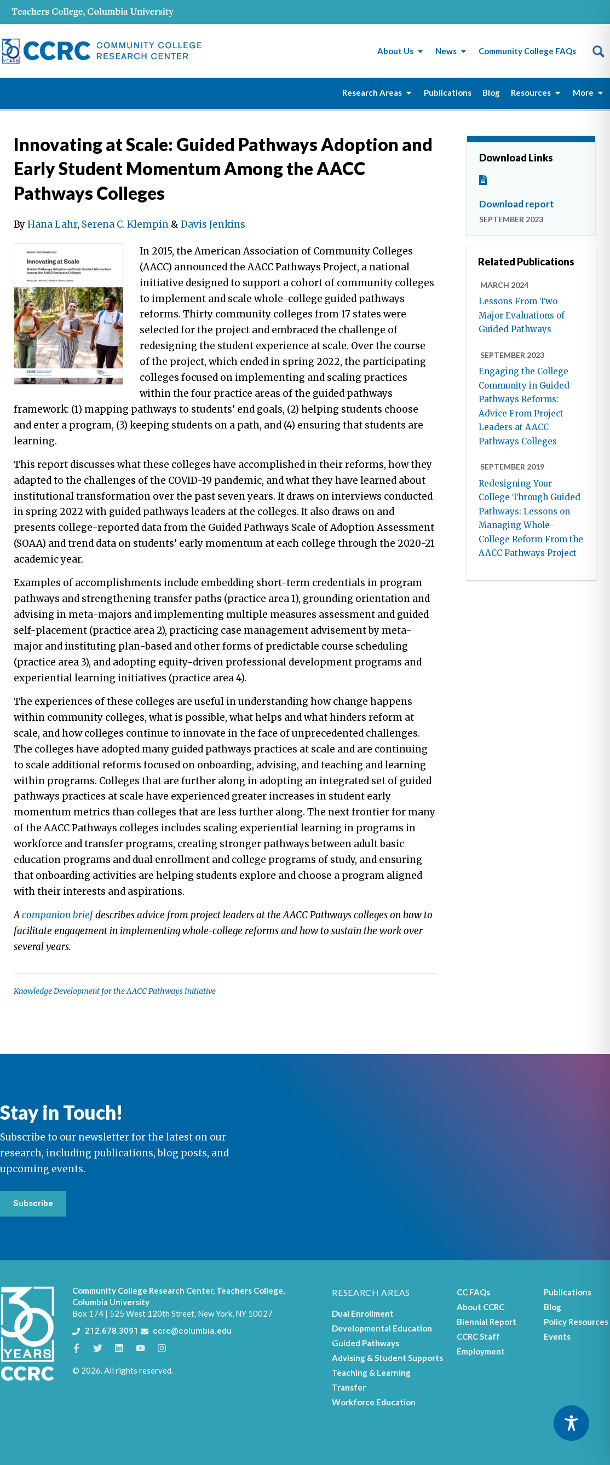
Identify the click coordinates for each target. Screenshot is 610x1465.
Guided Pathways (365, 1343)
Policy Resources (576, 1322)
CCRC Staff (478, 1336)
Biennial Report (486, 1322)
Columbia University (110, 1302)
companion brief (57, 915)
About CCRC (480, 1307)
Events (557, 1336)
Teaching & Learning (371, 1372)
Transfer (349, 1387)
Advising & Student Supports (387, 1358)
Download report (516, 204)
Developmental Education (382, 1328)
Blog (552, 1307)
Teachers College (249, 1290)
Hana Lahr (52, 224)
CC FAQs (473, 1292)
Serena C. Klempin (125, 224)
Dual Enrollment (363, 1313)
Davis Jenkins (213, 224)
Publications (567, 1292)
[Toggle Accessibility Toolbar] (571, 1423)
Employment (481, 1351)
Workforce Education (374, 1402)
